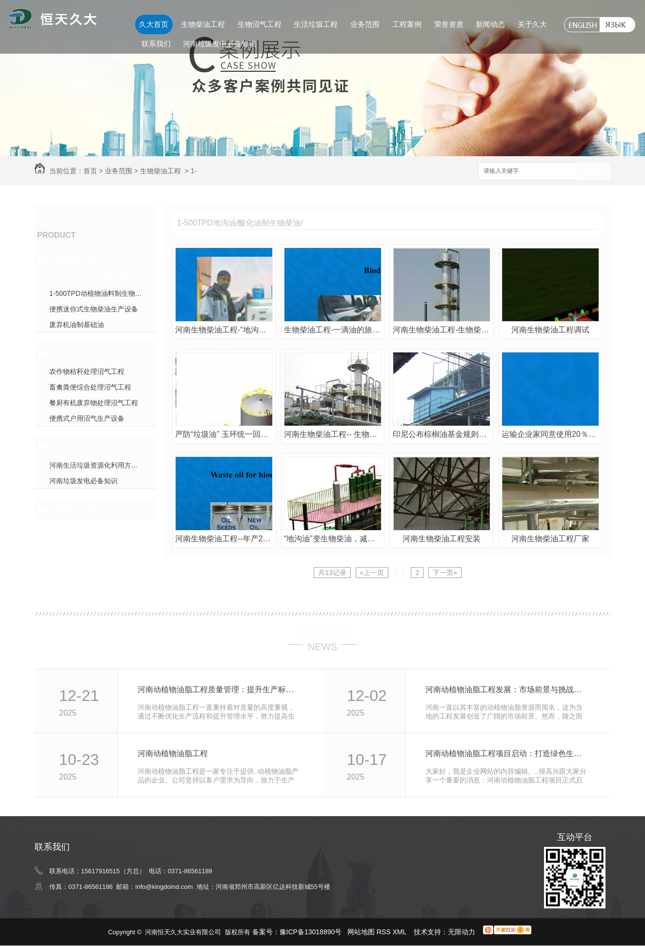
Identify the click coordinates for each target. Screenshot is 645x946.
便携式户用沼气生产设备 (86, 418)
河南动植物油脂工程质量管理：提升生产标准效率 (219, 689)
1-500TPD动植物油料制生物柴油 (99, 293)
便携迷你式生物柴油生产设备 (93, 309)
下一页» (445, 572)
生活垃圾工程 (316, 24)
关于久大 (532, 24)
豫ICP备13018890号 (311, 932)
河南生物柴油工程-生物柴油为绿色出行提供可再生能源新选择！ (441, 330)
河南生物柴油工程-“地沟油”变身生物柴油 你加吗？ (224, 330)
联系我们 (156, 44)
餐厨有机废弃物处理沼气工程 (93, 403)
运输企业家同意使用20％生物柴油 (550, 434)
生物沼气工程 (260, 24)
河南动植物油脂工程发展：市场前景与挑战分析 (507, 689)
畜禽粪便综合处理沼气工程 (90, 387)
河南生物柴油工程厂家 (550, 539)
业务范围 (365, 24)
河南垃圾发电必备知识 (219, 44)
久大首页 (153, 24)
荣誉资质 (449, 24)
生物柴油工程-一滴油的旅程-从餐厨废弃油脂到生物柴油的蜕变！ (333, 330)
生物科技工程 (75, 509)
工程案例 (407, 24)
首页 (90, 171)
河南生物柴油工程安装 (442, 539)
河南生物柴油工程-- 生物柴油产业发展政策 (333, 434)
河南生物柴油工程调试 (550, 330)
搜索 (593, 171)
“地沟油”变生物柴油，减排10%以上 (333, 539)
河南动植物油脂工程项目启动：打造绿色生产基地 (507, 753)
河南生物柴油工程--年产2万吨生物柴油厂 (224, 539)
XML (400, 932)
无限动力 (461, 932)
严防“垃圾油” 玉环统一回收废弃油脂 (224, 434)
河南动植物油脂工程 (173, 753)
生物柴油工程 (203, 24)
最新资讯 (322, 629)
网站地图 (361, 932)
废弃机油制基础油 (76, 325)
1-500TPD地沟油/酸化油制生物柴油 (103, 278)
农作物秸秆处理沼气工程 (86, 371)
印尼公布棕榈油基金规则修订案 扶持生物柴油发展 (441, 434)
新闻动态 (490, 24)
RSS (385, 932)
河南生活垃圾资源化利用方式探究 (100, 465)
